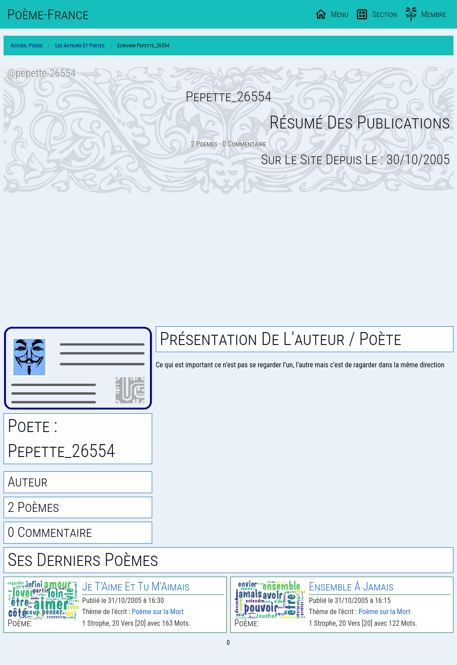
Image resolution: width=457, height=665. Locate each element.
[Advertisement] (228, 260)
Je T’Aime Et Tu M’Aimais (136, 586)
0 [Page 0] (228, 642)
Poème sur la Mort (157, 611)
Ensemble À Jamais (351, 586)
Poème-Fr (48, 14)
